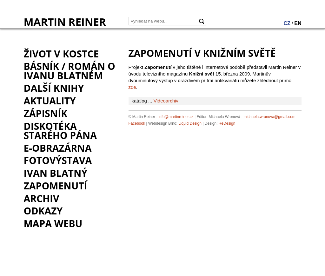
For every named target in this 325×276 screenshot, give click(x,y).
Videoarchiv (166, 100)
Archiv (41, 198)
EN (297, 23)
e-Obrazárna (58, 147)
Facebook (137, 123)
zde (132, 87)
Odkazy (43, 210)
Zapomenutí (55, 185)
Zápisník (46, 113)
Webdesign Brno (162, 123)
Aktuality (50, 100)
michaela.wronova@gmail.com (269, 117)
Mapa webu (53, 223)
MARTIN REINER (65, 22)
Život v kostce (61, 53)
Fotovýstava (58, 160)
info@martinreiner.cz (175, 117)
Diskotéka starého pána (60, 131)
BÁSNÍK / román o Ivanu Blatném (69, 71)
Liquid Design (190, 123)
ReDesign (227, 123)
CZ (286, 23)
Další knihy (54, 88)
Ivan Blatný (56, 173)
